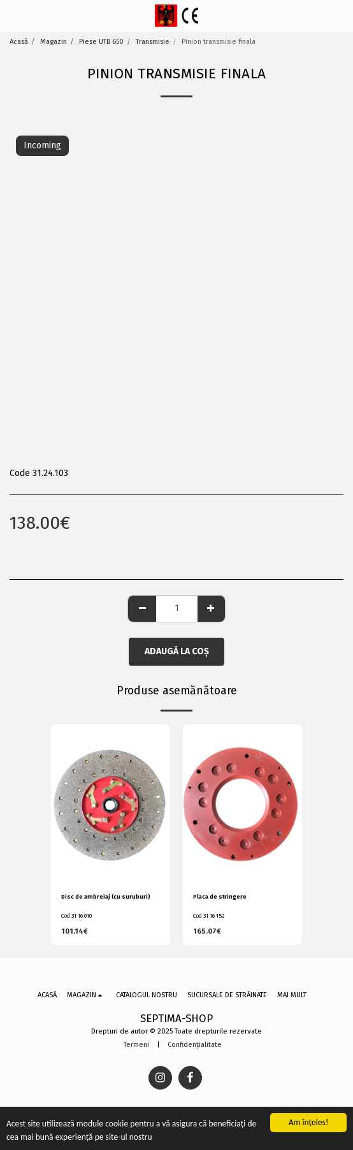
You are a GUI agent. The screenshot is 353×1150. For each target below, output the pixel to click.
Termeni (136, 1045)
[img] (110, 803)
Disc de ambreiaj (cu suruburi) (105, 897)
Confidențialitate (195, 1045)
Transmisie (152, 42)
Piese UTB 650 (101, 42)
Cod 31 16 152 (209, 916)
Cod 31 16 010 (76, 916)
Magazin (53, 42)
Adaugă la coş (177, 651)
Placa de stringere (220, 897)
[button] (14, 15)
